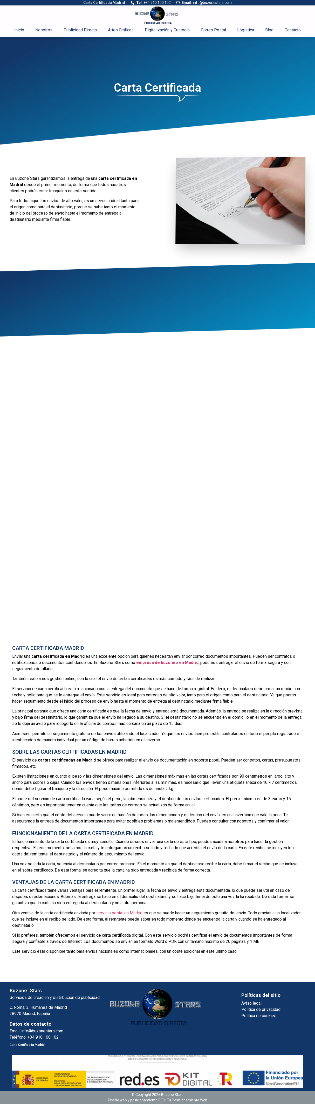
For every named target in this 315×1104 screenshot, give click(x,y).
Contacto (293, 30)
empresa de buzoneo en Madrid (167, 662)
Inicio (19, 30)
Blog (269, 30)
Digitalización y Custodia (167, 30)
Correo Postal (213, 30)
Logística (245, 30)
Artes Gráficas (121, 30)
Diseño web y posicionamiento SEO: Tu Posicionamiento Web (157, 1100)
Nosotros (43, 30)
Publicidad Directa (80, 30)
